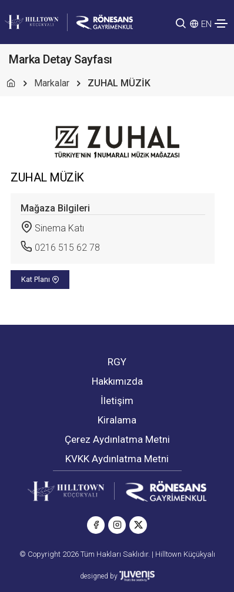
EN (206, 24)
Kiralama (117, 420)
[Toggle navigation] (221, 23)
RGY (117, 362)
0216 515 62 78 (67, 247)
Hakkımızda (117, 381)
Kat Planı (40, 279)
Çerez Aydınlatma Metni (117, 439)
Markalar (51, 83)
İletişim (117, 400)
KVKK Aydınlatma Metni (117, 459)
